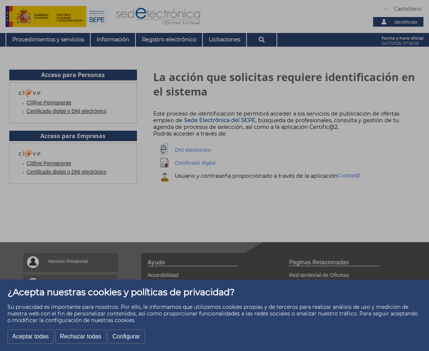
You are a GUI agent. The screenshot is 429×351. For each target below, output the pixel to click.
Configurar (126, 336)
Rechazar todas (80, 336)
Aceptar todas (30, 336)
